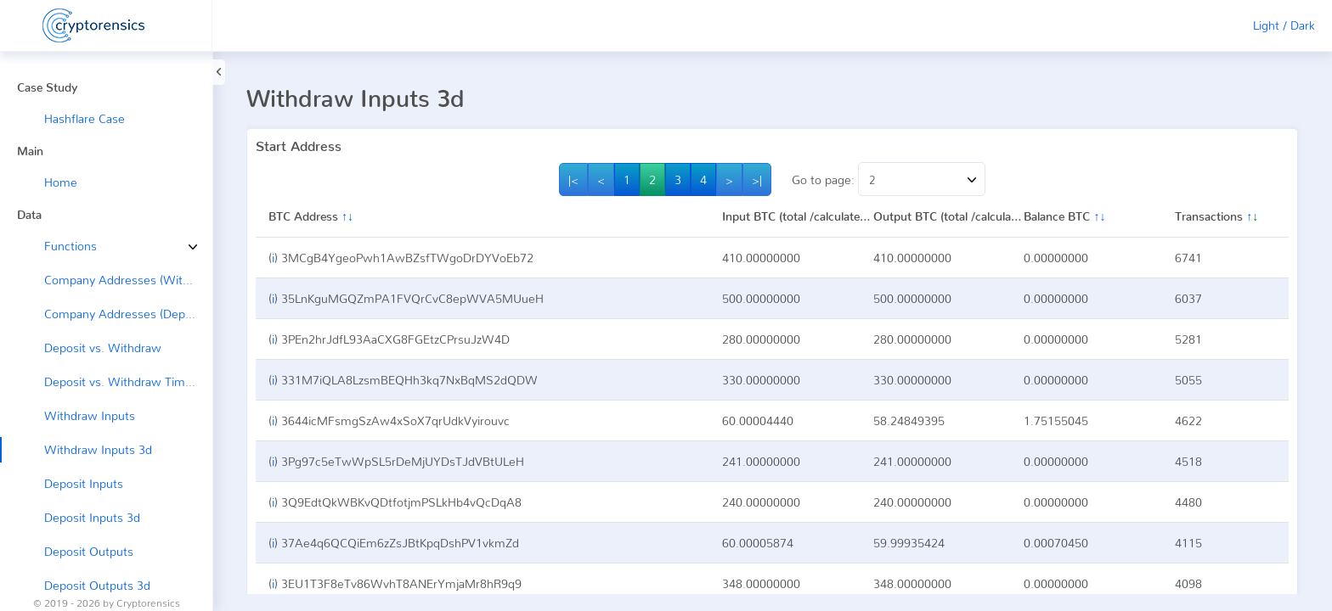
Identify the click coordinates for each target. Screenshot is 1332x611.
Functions (58, 245)
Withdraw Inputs (89, 415)
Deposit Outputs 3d (97, 585)
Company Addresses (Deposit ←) (128, 313)
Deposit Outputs (88, 551)
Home (60, 182)
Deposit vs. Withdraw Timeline (127, 381)
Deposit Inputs (83, 483)
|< (573, 179)
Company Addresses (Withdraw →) (128, 279)
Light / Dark (1284, 25)
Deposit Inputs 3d (92, 517)
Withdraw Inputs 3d (98, 449)
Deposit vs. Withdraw (102, 347)
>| (757, 179)
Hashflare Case (84, 118)
